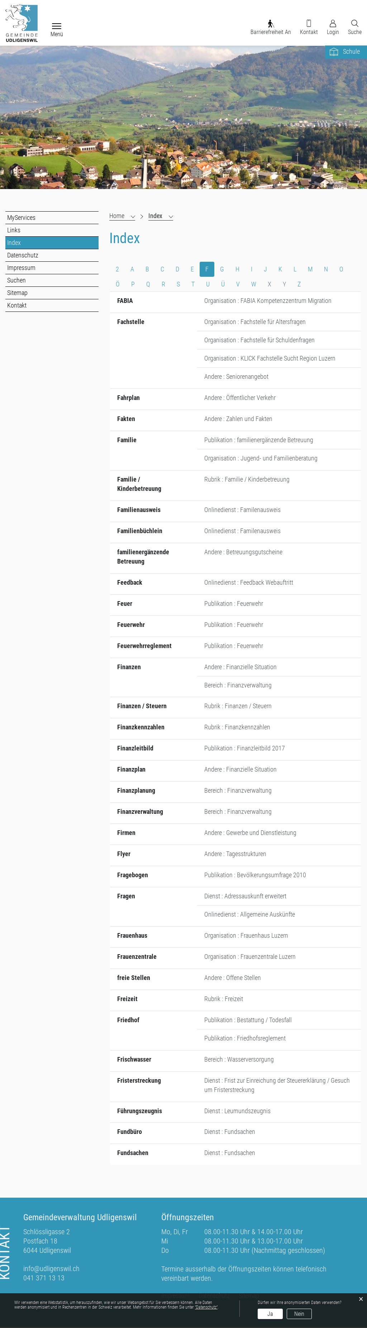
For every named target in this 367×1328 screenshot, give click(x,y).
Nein (299, 1313)
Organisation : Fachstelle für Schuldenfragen (259, 340)
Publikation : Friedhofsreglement (245, 1039)
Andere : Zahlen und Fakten (238, 419)
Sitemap (17, 292)
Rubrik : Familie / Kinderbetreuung (247, 479)
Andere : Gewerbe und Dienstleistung (250, 833)
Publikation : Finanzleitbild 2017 (244, 749)
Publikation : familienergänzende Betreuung (258, 440)
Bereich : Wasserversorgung (239, 1060)
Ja (270, 1313)
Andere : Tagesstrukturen (235, 854)
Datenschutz (22, 255)
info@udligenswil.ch (51, 1269)
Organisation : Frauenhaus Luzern (246, 936)
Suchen (16, 280)
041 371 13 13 (44, 1279)
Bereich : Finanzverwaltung (238, 685)
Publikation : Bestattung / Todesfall (248, 1020)
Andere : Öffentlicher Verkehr (240, 398)
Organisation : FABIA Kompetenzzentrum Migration (268, 301)
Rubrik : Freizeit (223, 999)
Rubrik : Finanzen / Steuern (238, 706)
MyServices (21, 217)
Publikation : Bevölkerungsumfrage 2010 (255, 875)
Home (116, 215)
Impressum (21, 267)
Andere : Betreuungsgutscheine (243, 552)
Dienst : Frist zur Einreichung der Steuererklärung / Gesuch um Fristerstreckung (277, 1085)
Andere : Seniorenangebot (236, 377)
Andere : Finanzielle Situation (240, 667)
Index (30, 242)
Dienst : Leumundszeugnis (237, 1111)
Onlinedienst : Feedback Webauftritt (248, 582)
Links (13, 230)
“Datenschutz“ (206, 1307)
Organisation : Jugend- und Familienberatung (261, 458)
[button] (160, 216)
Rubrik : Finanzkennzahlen (237, 727)
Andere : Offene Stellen (232, 978)
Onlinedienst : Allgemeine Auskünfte (249, 915)
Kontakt (17, 305)
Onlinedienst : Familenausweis (242, 510)
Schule (351, 51)
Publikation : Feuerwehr (233, 604)
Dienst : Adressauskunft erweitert (245, 896)
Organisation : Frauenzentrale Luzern (250, 957)
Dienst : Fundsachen (229, 1132)
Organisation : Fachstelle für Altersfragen (255, 322)
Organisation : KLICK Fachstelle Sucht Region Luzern (269, 358)
